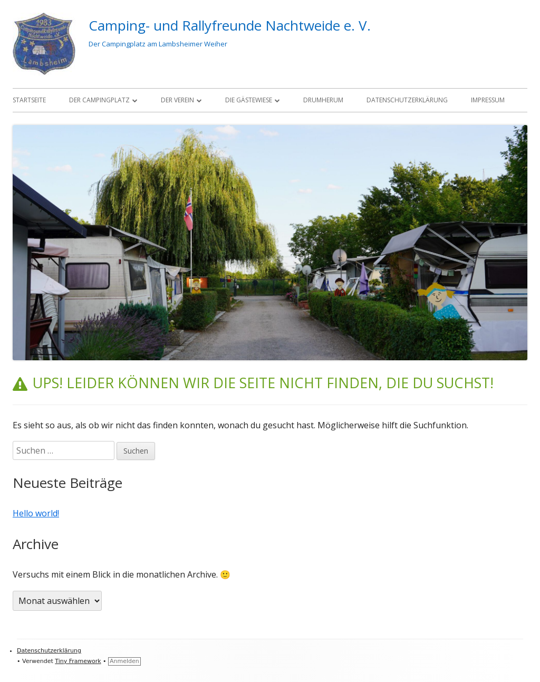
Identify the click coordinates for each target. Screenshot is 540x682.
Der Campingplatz (99, 99)
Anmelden (124, 661)
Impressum (488, 99)
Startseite (29, 99)
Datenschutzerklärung (407, 99)
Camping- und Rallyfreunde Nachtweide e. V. (230, 25)
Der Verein (177, 99)
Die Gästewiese (248, 99)
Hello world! (36, 513)
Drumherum (323, 99)
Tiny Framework (78, 661)
